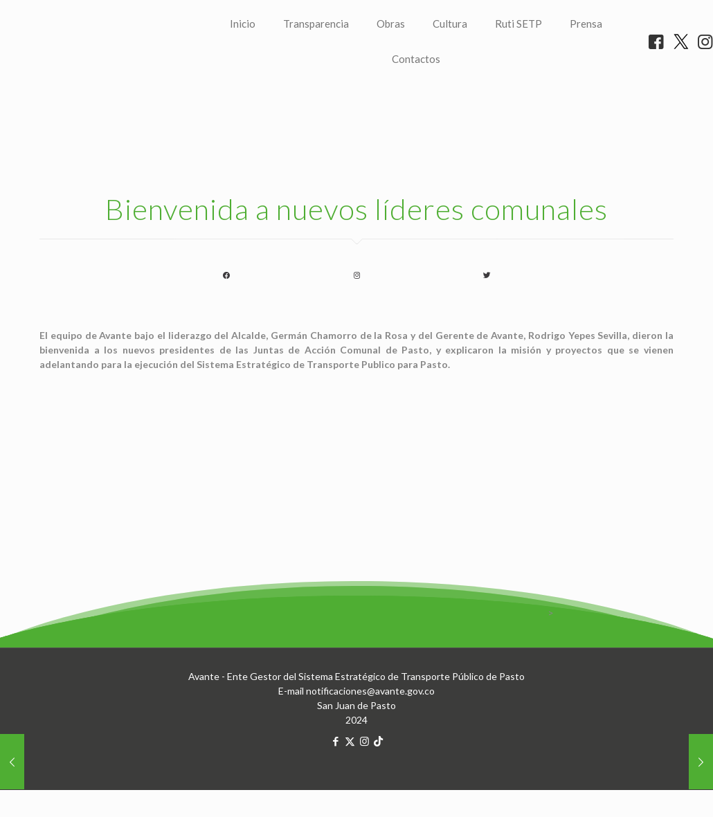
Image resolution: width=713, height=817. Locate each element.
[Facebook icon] (335, 790)
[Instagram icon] (364, 790)
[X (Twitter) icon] (350, 790)
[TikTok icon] (378, 790)
